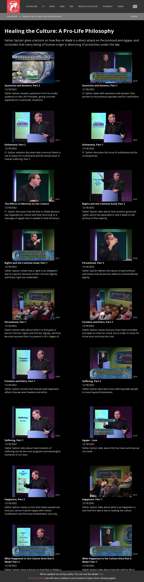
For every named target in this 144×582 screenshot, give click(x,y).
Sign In (134, 16)
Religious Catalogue (88, 6)
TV (43, 6)
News (62, 6)
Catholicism (31, 6)
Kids (71, 6)
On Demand (12, 16)
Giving (120, 6)
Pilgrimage (108, 6)
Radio (52, 6)
